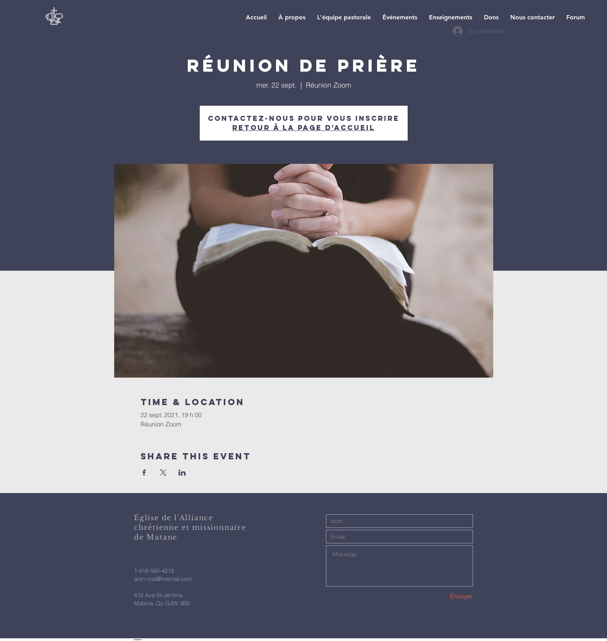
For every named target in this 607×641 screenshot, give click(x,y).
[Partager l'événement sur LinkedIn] (182, 472)
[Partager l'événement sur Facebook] (144, 472)
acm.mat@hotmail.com (163, 579)
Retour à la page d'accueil (303, 127)
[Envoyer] (445, 596)
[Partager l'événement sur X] (163, 472)
